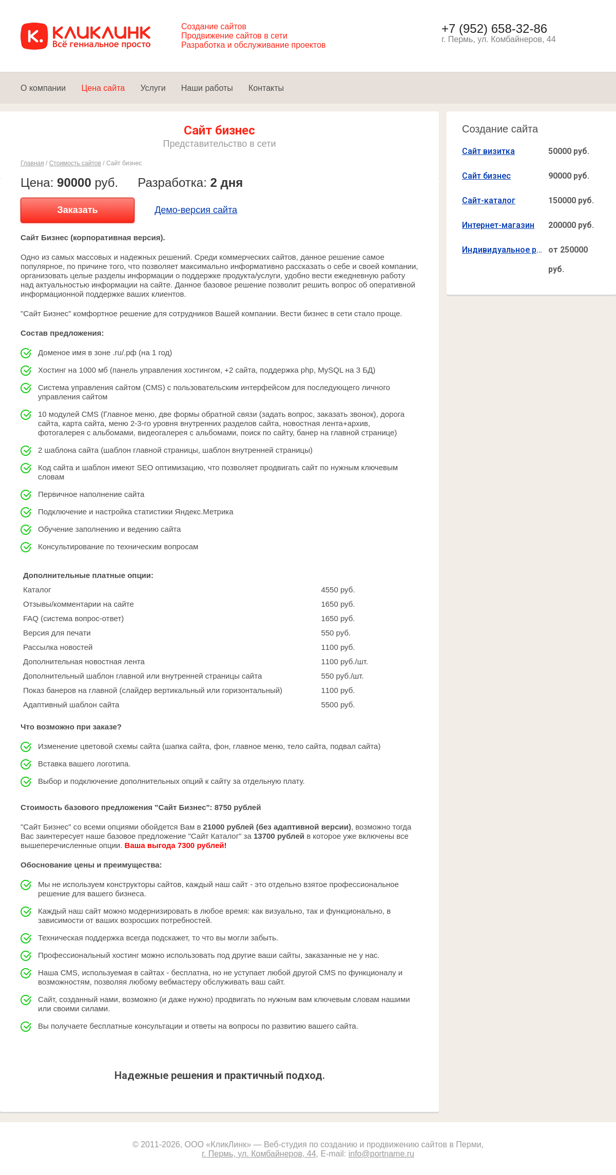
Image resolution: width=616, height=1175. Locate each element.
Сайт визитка (488, 151)
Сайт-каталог (488, 200)
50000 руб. (568, 151)
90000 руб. (568, 176)
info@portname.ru (381, 1153)
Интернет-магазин (498, 225)
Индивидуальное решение (503, 250)
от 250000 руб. (568, 259)
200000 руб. (571, 225)
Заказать (77, 210)
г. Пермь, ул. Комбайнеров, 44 (259, 1153)
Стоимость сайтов (75, 163)
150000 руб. (571, 200)
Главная (32, 163)
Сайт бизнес (486, 176)
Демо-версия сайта (196, 210)
